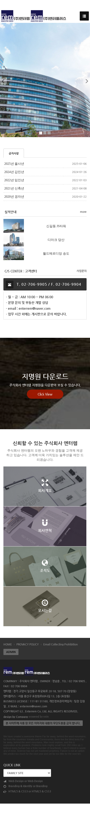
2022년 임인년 (14, 180)
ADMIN (11, 651)
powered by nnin (39, 716)
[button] (3, 80)
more (83, 211)
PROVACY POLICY (27, 644)
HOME (7, 644)
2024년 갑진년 (14, 172)
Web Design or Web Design (23, 781)
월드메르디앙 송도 (56, 253)
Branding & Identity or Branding (25, 786)
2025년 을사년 (14, 163)
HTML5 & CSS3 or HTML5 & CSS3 (27, 791)
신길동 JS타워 (56, 226)
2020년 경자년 (14, 196)
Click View (45, 405)
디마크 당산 (56, 239)
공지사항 (14, 153)
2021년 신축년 (14, 188)
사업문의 (82, 270)
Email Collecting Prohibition (60, 644)
